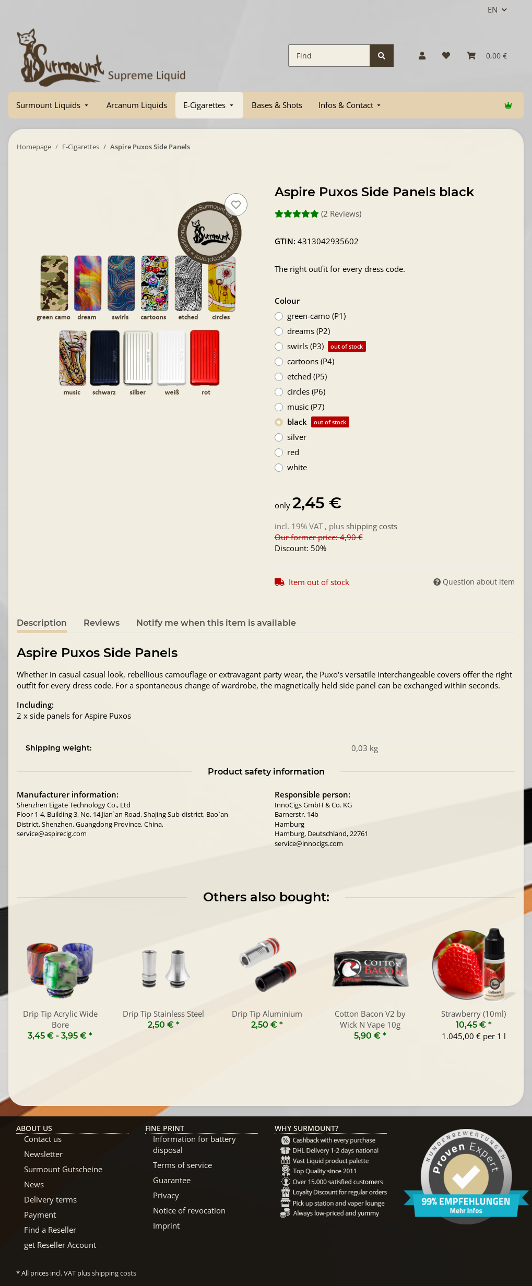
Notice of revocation (189, 1210)
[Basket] (486, 56)
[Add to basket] (25, 179)
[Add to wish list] (235, 204)
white (297, 467)
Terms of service (182, 1165)
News (34, 1184)
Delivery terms (50, 1199)
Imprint (166, 1225)
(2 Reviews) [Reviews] (318, 213)
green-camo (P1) (316, 316)
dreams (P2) (308, 331)
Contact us (43, 1139)
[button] (422, 56)
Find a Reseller (50, 1229)
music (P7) (305, 406)
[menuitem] (53, 105)
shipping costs (371, 526)
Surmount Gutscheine (63, 1169)
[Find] (329, 55)
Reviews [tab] (102, 623)
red (293, 452)
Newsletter (43, 1154)
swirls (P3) (326, 346)
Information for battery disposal (194, 1144)
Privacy (166, 1195)
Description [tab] (42, 623)
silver (296, 437)
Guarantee (172, 1180)
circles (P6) (306, 391)
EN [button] (493, 9)
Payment (40, 1214)
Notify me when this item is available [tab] (216, 623)
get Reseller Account (60, 1245)
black (318, 421)
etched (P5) (307, 376)
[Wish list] (446, 56)
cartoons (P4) (310, 361)
